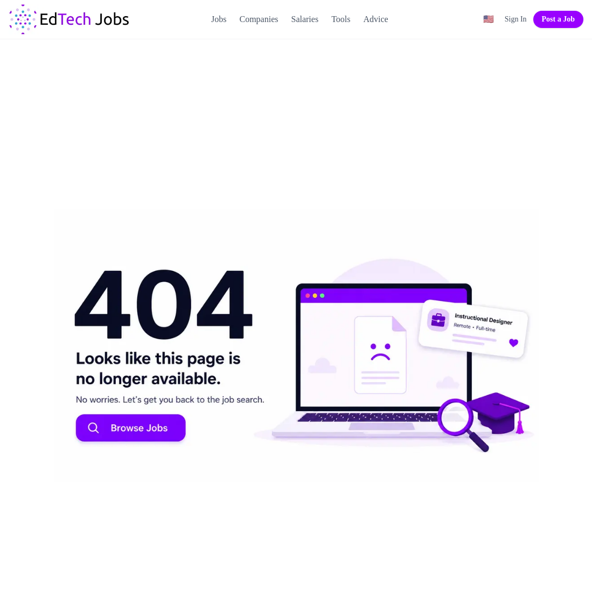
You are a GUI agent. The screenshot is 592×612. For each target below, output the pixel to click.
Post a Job (558, 19)
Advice (375, 19)
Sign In (516, 19)
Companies (258, 19)
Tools (340, 19)
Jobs (218, 19)
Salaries (304, 19)
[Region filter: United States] (488, 19)
